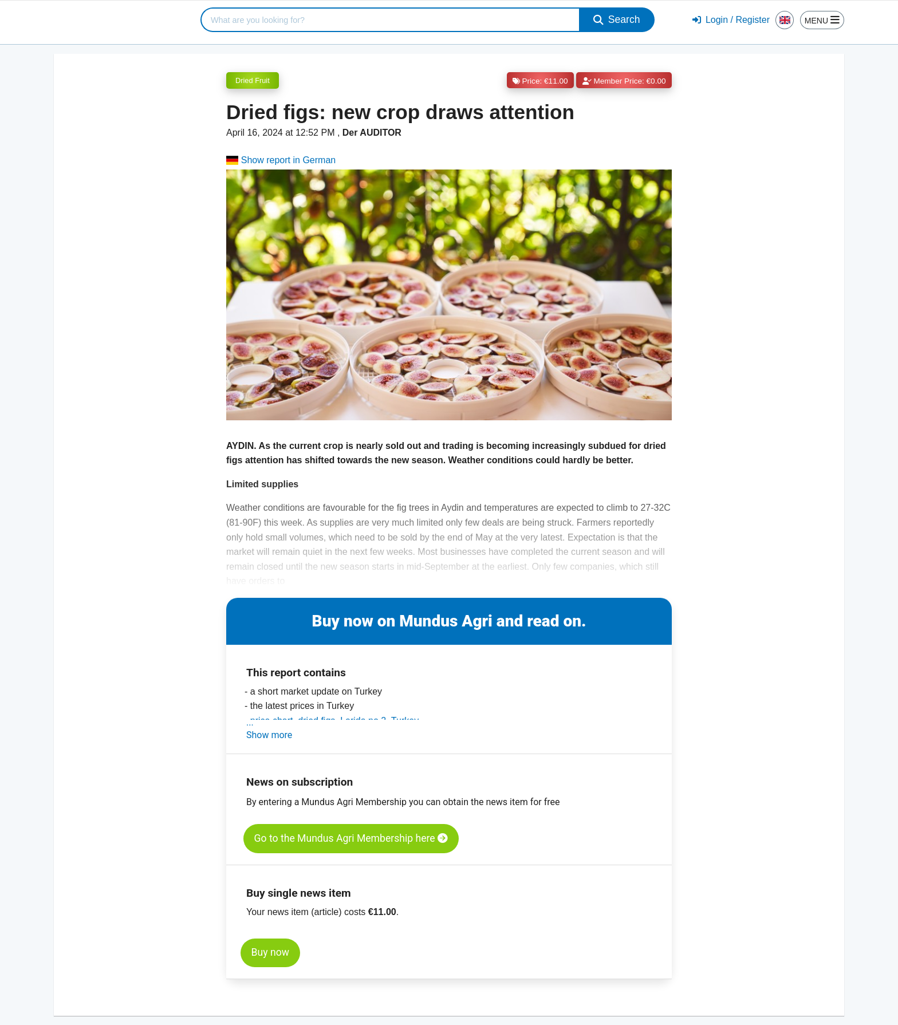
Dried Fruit (252, 80)
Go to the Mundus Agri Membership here (351, 838)
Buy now (270, 952)
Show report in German (281, 160)
